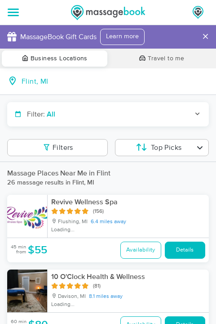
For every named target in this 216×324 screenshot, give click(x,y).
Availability (140, 250)
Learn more (122, 36)
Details (185, 250)
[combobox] (115, 81)
